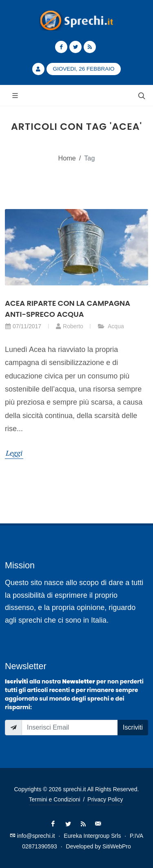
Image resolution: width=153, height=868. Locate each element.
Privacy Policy (105, 799)
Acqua (111, 326)
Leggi (14, 453)
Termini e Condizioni (54, 799)
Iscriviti (133, 727)
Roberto (69, 326)
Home (67, 158)
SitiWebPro (116, 846)
